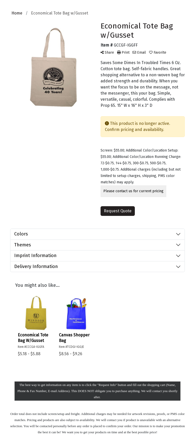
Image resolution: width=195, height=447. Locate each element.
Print (123, 52)
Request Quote (118, 210)
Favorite (157, 52)
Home (16, 13)
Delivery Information (36, 266)
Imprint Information (35, 255)
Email (139, 52)
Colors (21, 234)
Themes (22, 245)
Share (107, 52)
